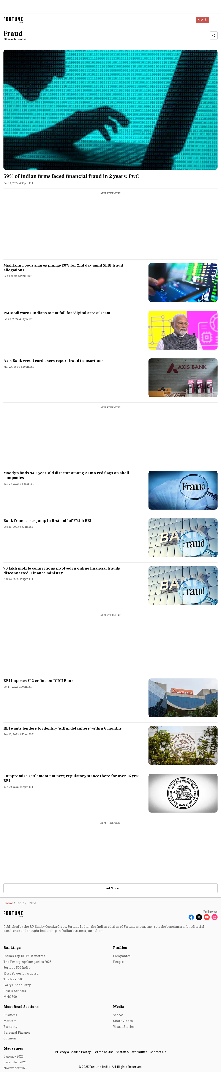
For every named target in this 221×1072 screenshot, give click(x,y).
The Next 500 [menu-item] (13, 979)
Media (118, 1006)
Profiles (120, 947)
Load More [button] (110, 888)
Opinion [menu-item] (9, 1038)
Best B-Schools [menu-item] (14, 991)
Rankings (12, 947)
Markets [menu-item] (9, 1021)
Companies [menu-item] (122, 956)
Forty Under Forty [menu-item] (17, 985)
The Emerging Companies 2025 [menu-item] (27, 962)
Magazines (13, 1048)
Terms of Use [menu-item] (103, 1052)
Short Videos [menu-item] (123, 1021)
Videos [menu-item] (118, 1015)
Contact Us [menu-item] (158, 1052)
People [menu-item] (118, 962)
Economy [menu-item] (10, 1027)
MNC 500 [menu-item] (10, 997)
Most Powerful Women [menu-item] (21, 973)
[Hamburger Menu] (215, 20)
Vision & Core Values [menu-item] (131, 1052)
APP (200, 19)
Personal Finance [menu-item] (16, 1032)
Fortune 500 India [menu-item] (16, 967)
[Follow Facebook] (191, 917)
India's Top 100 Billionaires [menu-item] (24, 956)
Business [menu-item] (10, 1015)
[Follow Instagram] (215, 917)
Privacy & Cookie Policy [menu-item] (73, 1052)
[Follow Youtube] (207, 917)
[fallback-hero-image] (110, 110)
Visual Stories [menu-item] (123, 1027)
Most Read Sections (21, 1006)
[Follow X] (199, 917)
